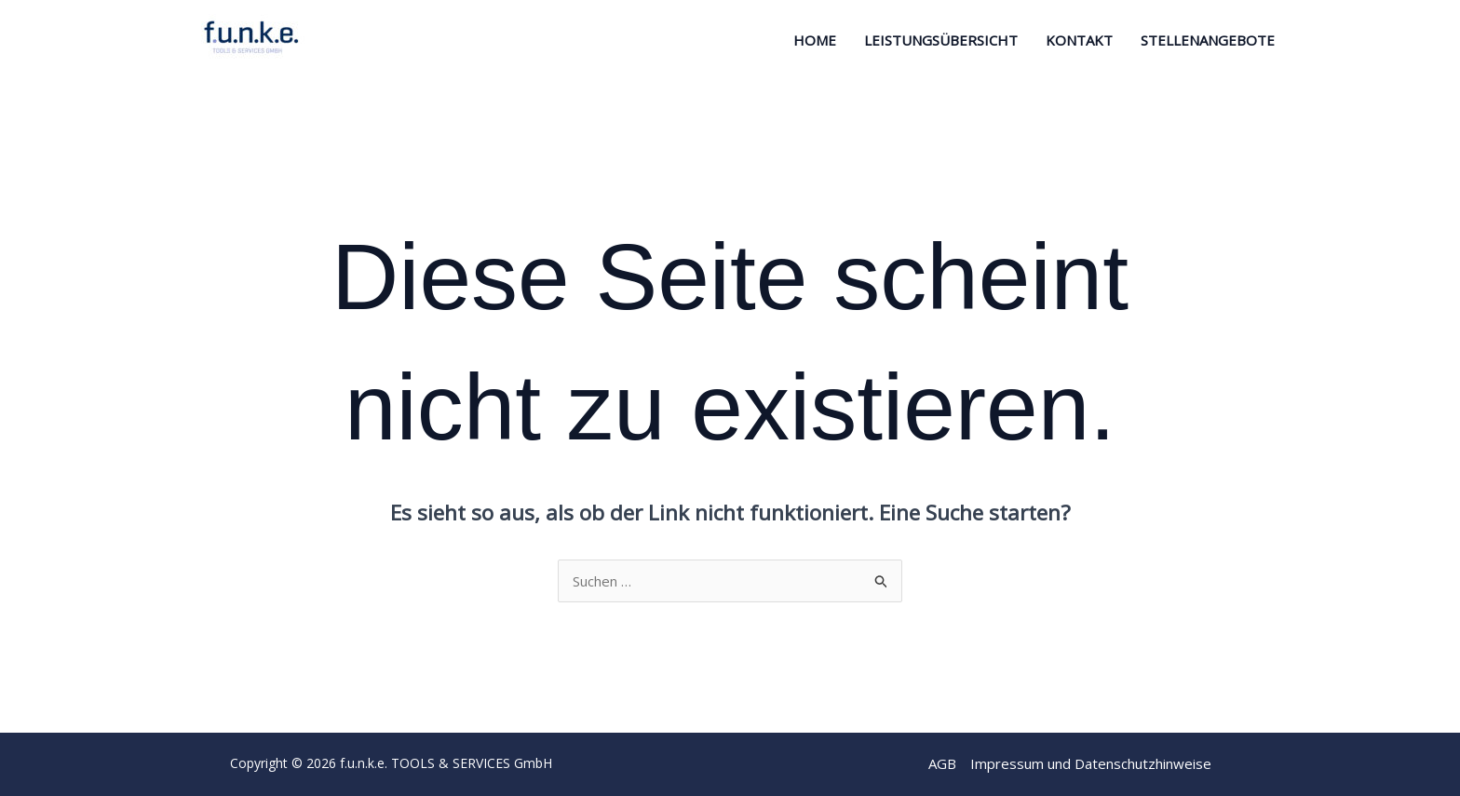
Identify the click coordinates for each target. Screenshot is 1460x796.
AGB (942, 763)
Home (814, 40)
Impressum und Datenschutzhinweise (1090, 763)
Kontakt (1079, 40)
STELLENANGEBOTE (1208, 40)
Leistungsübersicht (941, 40)
